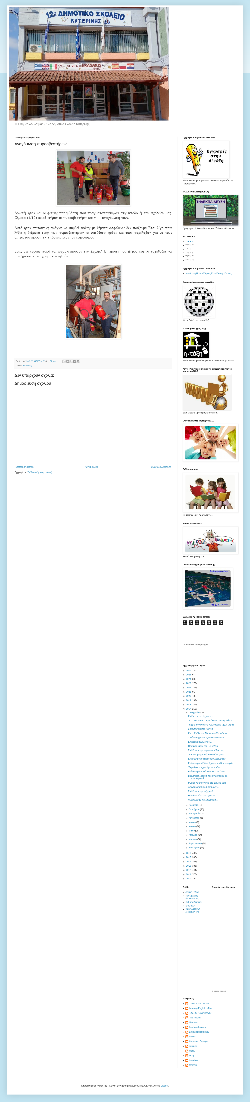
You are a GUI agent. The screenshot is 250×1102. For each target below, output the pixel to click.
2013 (189, 866)
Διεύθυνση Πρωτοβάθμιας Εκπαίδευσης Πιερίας (208, 273)
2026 (189, 670)
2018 (189, 704)
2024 (189, 679)
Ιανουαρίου (194, 847)
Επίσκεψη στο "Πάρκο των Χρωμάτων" (207, 759)
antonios (193, 1046)
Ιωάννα (192, 1036)
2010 (189, 878)
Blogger (164, 1086)
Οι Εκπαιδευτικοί (193, 902)
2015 (189, 857)
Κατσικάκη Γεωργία (198, 1041)
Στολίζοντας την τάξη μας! (200, 791)
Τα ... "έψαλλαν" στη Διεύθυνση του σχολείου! (210, 720)
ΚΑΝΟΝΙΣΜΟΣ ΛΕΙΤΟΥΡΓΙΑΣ (192, 910)
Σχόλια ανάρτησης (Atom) (39, 472)
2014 (189, 861)
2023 (189, 683)
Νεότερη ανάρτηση (24, 467)
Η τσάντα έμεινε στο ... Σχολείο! (203, 746)
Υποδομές (27, 365)
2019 (189, 700)
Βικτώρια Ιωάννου (197, 1027)
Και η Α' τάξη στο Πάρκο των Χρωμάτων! (207, 733)
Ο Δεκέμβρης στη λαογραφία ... (203, 800)
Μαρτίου (193, 839)
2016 (189, 853)
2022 (189, 687)
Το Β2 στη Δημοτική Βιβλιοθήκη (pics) (206, 754)
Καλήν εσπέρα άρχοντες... (200, 716)
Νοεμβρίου (194, 805)
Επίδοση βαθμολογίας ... (200, 742)
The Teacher (195, 1017)
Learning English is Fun (200, 1008)
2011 (189, 874)
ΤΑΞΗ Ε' (189, 256)
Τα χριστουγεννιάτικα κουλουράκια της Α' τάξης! (211, 725)
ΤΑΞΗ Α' (189, 241)
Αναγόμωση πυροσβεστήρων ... (203, 787)
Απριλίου (193, 835)
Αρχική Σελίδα (192, 892)
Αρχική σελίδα (91, 467)
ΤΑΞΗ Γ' (189, 249)
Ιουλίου (192, 822)
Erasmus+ (190, 905)
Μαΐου (192, 830)
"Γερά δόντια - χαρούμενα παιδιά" (204, 767)
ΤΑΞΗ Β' (189, 245)
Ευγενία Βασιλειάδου (199, 1032)
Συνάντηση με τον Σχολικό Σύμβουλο (206, 737)
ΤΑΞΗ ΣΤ (189, 260)
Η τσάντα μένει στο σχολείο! (201, 795)
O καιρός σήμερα (219, 991)
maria (192, 1051)
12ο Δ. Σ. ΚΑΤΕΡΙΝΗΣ (200, 1003)
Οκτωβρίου (194, 809)
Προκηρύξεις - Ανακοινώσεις (192, 897)
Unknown (193, 1022)
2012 (189, 870)
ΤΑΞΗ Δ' (189, 252)
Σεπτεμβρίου (195, 813)
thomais (193, 1065)
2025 (189, 674)
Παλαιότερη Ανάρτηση (160, 467)
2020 (189, 696)
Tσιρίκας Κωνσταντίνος (200, 1013)
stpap (191, 1055)
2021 (189, 692)
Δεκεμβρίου (195, 712)
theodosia (194, 1060)
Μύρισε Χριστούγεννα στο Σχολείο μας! (207, 783)
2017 (189, 709)
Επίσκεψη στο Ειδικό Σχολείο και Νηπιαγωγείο (210, 763)
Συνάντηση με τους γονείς (200, 729)
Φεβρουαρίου (195, 843)
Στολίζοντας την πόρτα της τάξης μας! (206, 750)
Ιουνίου (192, 826)
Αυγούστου (194, 818)
